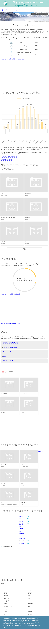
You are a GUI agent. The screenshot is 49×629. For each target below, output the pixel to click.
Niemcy (5, 592)
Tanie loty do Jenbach (7, 159)
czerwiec (21, 528)
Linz (22, 413)
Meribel (27, 218)
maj (20, 526)
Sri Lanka (30, 609)
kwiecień (21, 523)
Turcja (22, 485)
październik (22, 538)
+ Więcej (24, 249)
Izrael (29, 598)
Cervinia (28, 242)
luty (20, 519)
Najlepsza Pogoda (6, 10)
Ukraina (6, 595)
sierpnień (21, 533)
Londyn (23, 464)
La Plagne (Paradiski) (8, 218)
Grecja (29, 590)
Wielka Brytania (25, 466)
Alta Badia (4, 242)
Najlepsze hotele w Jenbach (9, 156)
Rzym (3, 483)
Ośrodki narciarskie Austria (10, 361)
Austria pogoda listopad (18, 10)
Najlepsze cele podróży (42, 450)
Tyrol (4, 356)
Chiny (29, 606)
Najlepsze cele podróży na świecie (10, 294)
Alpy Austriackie (7, 352)
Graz (3, 413)
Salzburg (24, 394)
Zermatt (3, 193)
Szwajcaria (6, 601)
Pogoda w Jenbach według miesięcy (11, 323)
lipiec (20, 531)
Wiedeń (4, 394)
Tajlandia (30, 592)
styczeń (21, 516)
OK (44, 620)
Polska (29, 595)
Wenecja (24, 502)
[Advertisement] (24, 73)
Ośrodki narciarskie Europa (10, 343)
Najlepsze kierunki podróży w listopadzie (12, 59)
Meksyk (6, 609)
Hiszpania (6, 598)
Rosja (29, 601)
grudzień (21, 543)
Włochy (3, 485)
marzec (21, 521)
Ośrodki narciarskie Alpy (10, 347)
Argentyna (30, 603)
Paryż (3, 464)
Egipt (5, 614)
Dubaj (3, 502)
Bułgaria (30, 614)
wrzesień (21, 536)
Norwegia (30, 611)
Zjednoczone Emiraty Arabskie (9, 504)
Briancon (28, 193)
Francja (3, 466)
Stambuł (24, 483)
